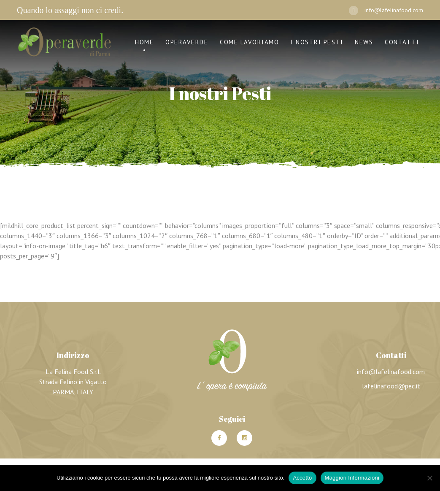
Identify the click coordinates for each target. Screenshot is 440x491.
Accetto (302, 478)
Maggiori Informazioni (352, 478)
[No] (429, 478)
